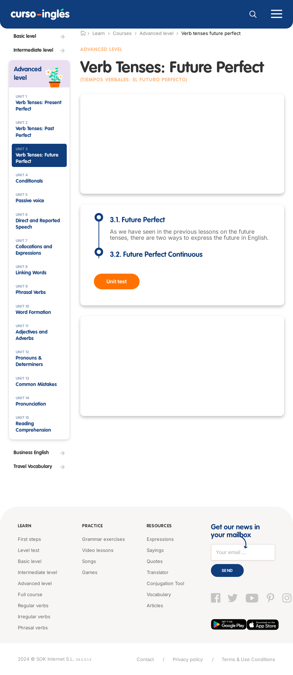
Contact (144, 659)
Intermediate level (37, 572)
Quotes (155, 561)
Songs (89, 561)
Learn (24, 526)
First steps (29, 539)
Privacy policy (187, 659)
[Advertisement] (182, 144)
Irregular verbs (34, 616)
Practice (92, 526)
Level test (28, 550)
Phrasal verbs (33, 627)
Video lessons (97, 550)
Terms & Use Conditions (248, 659)
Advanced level (156, 33)
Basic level (29, 561)
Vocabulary (159, 594)
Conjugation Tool (165, 583)
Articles (155, 605)
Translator (157, 572)
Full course (30, 594)
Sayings (155, 550)
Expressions (160, 539)
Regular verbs (33, 605)
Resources (159, 526)
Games (89, 572)
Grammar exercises (103, 539)
